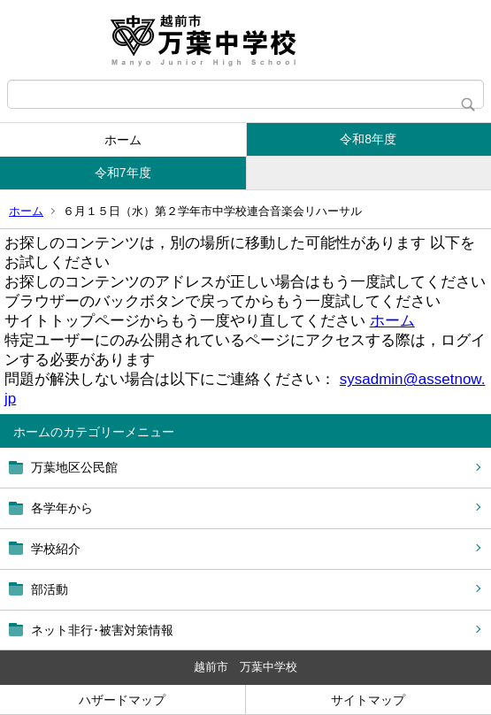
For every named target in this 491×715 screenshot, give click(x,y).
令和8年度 (368, 139)
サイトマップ (368, 700)
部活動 (49, 589)
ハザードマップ (122, 700)
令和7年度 (123, 172)
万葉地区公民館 (74, 467)
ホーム (123, 140)
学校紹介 (56, 549)
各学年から (62, 508)
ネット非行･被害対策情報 (102, 630)
